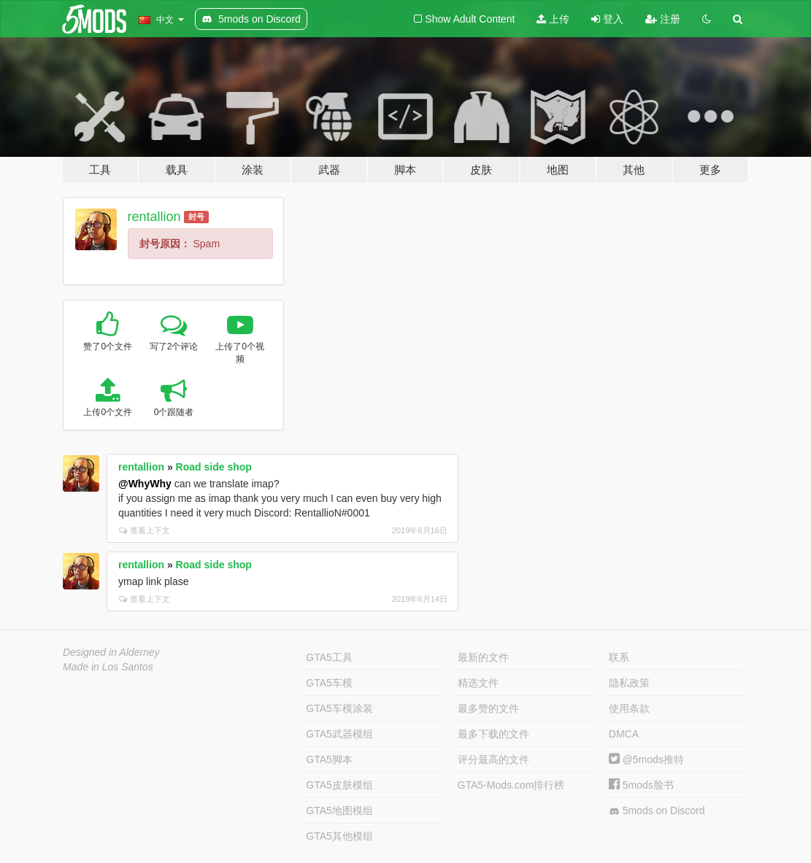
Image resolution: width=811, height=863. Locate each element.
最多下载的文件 (493, 734)
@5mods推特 (646, 759)
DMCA (624, 734)
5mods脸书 (641, 785)
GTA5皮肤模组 (339, 785)
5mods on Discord (657, 811)
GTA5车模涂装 (339, 708)
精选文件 (478, 683)
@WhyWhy (145, 483)
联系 (619, 657)
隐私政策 (629, 683)
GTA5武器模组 (339, 734)
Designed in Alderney (111, 652)
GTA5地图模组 (339, 810)
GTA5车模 (329, 683)
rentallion (154, 216)
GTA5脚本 (329, 759)
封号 (196, 216)
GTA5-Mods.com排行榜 (511, 785)
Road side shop (214, 467)
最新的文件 (483, 657)
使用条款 (629, 708)
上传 (553, 19)
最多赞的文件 (488, 708)
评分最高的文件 (493, 759)
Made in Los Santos (108, 667)
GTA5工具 (329, 657)
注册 (662, 19)
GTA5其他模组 (339, 836)
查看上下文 (144, 530)
